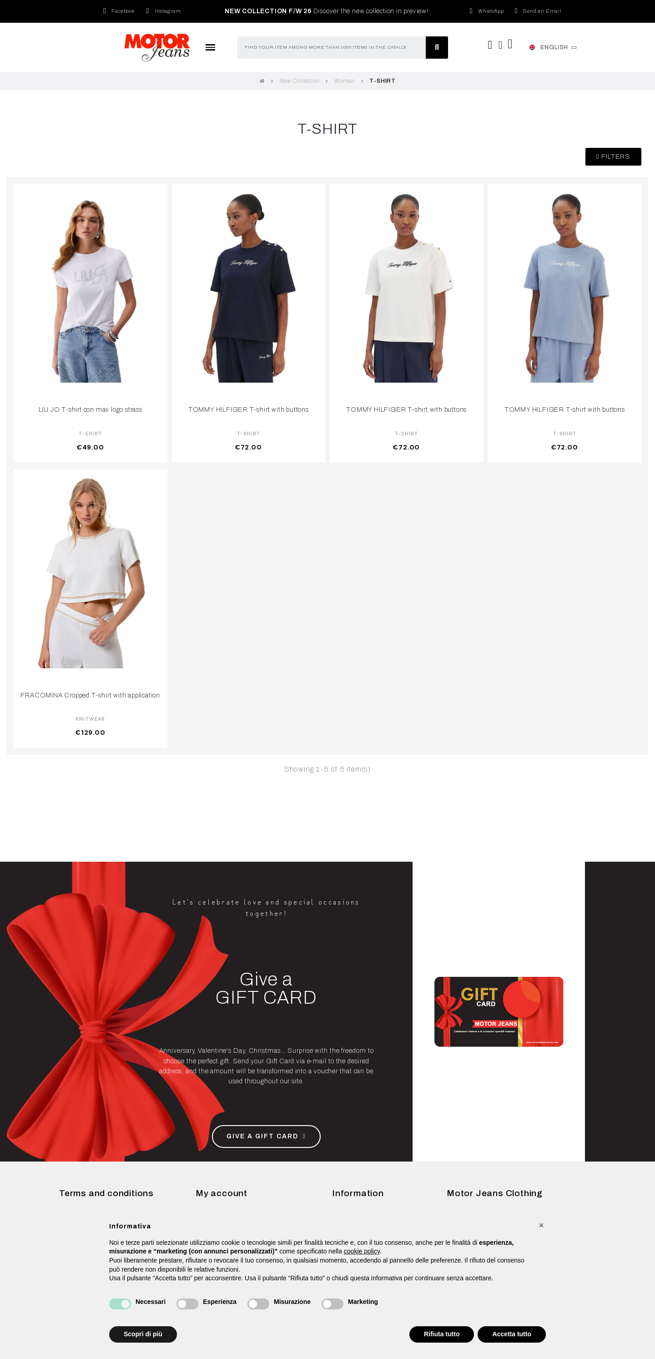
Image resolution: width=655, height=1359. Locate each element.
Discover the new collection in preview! (326, 11)
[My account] (500, 45)
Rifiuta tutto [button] (442, 1334)
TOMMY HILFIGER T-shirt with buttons (248, 409)
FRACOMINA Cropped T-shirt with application (90, 695)
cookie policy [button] (362, 1251)
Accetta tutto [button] (511, 1334)
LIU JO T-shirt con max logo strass (90, 409)
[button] (613, 157)
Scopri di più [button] (143, 1334)
